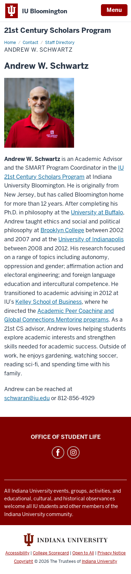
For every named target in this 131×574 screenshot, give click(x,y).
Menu (114, 10)
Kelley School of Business (48, 302)
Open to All (83, 553)
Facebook (58, 452)
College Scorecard (51, 553)
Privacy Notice (111, 553)
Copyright (23, 561)
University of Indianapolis (91, 239)
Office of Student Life (66, 437)
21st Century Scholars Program (57, 31)
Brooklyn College (62, 230)
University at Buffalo (97, 212)
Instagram (73, 452)
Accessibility (17, 553)
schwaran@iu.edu (27, 398)
